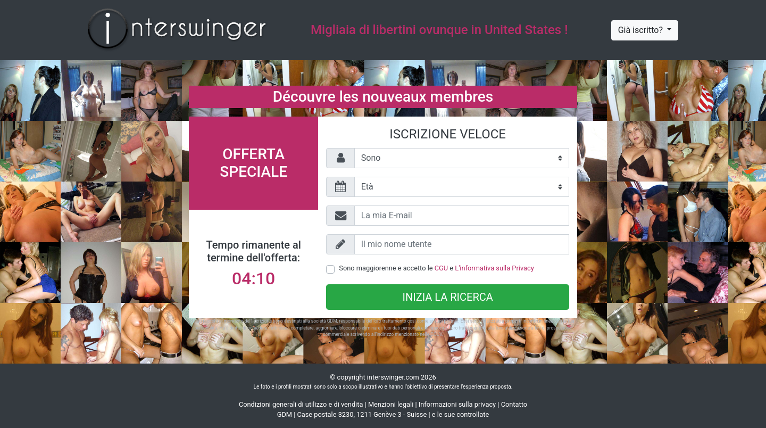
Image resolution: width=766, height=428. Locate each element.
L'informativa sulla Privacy (494, 268)
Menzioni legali (390, 404)
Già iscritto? (641, 30)
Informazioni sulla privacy (457, 404)
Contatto (514, 404)
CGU (441, 268)
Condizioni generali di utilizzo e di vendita (301, 404)
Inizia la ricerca (448, 297)
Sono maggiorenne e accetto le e (436, 268)
